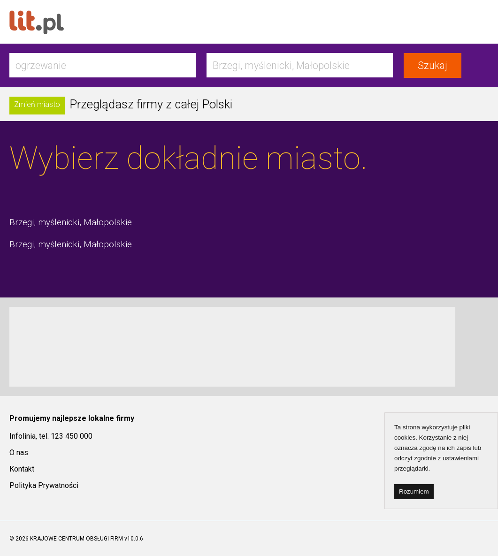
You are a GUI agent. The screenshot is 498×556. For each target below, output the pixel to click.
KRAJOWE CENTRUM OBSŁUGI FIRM (76, 538)
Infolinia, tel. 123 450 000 (50, 436)
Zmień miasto (37, 104)
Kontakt (21, 469)
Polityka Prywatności (43, 485)
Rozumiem (414, 491)
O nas (18, 452)
